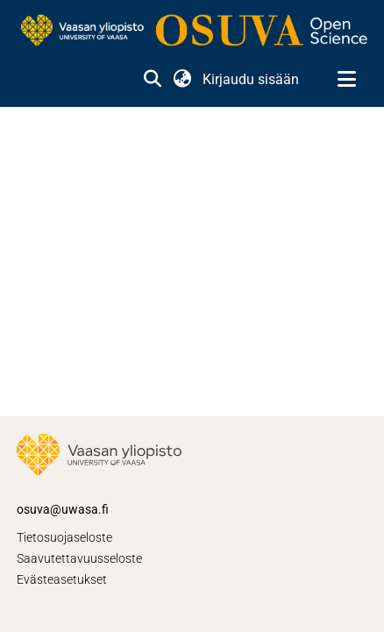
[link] (192, 31)
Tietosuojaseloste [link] (64, 537)
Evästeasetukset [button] (62, 579)
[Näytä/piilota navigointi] (346, 79)
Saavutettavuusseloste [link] (79, 558)
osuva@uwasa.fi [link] (63, 509)
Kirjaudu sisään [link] (252, 79)
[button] (152, 79)
